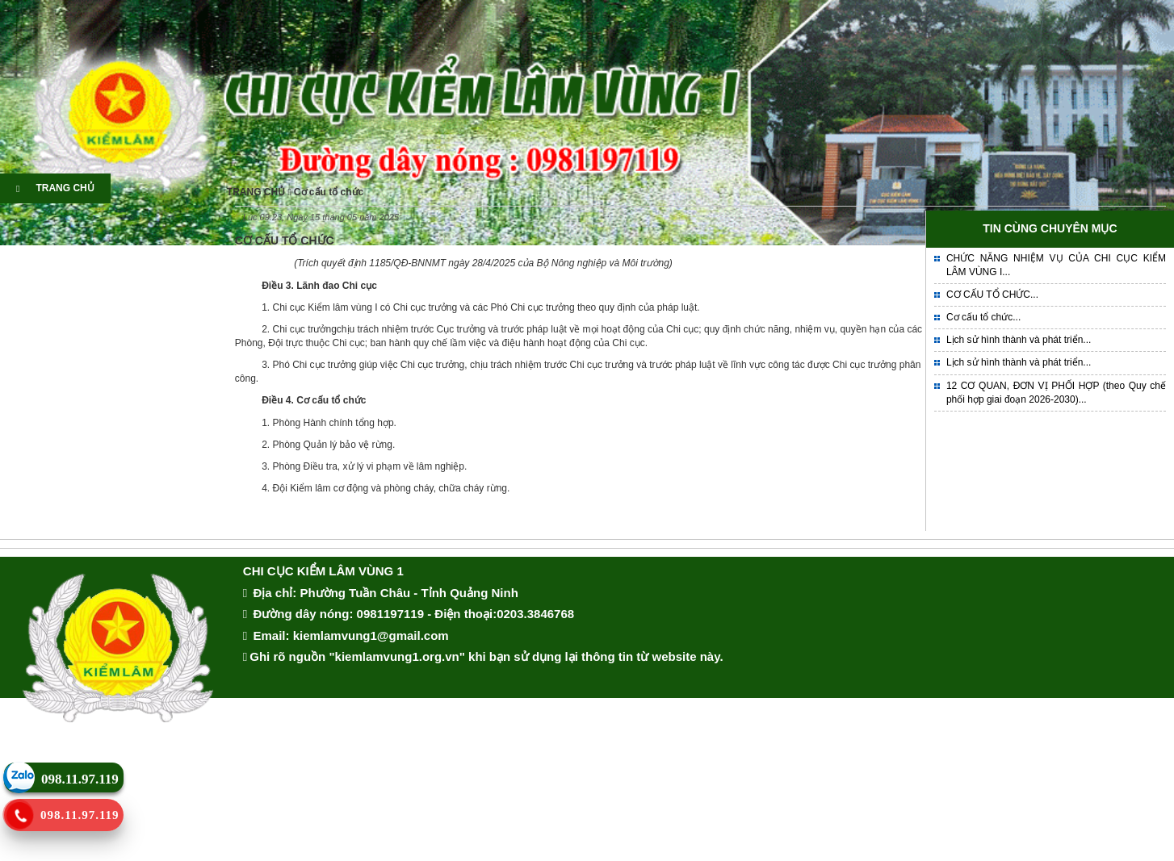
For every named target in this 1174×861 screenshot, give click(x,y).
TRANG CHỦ (55, 188)
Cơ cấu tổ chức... (983, 317)
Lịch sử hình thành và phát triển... (1018, 339)
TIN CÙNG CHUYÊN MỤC (1050, 228)
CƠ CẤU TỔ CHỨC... (992, 294)
